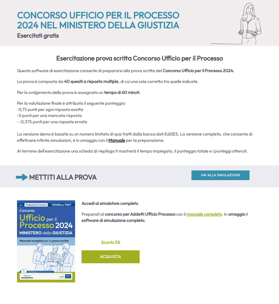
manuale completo (204, 214)
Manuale (116, 140)
